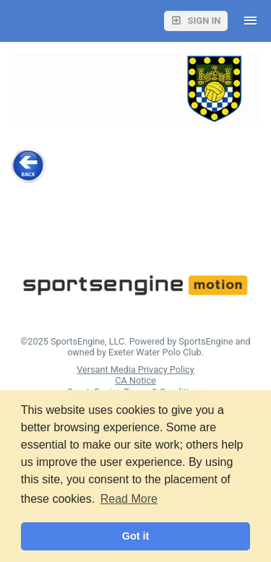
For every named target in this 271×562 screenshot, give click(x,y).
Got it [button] (136, 536)
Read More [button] (129, 499)
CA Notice (135, 380)
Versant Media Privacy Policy (135, 369)
